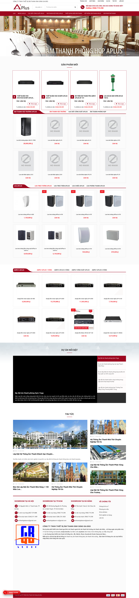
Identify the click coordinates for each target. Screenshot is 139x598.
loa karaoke (56, 531)
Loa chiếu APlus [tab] (78, 186)
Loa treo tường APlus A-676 (55, 214)
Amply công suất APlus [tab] (80, 270)
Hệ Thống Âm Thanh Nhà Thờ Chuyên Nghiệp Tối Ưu (67, 488)
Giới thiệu (92, 1)
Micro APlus (22, 13)
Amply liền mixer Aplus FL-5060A (113, 333)
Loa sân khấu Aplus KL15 (55, 140)
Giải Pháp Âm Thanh (109, 13)
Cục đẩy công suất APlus (36, 13)
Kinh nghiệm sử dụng (105, 515)
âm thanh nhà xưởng (92, 536)
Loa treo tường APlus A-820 (26, 214)
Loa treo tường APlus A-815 (113, 248)
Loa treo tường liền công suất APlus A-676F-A (26, 249)
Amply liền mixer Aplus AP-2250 (55, 333)
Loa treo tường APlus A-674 (113, 214)
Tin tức (114, 1)
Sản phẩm (101, 1)
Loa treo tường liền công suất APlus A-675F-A (55, 249)
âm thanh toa (68, 536)
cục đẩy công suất (107, 531)
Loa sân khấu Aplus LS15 (113, 140)
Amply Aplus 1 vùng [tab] (44, 270)
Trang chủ (83, 1)
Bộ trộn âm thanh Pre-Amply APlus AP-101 (85, 97)
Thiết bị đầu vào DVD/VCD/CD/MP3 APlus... (25, 97)
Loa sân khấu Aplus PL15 (113, 174)
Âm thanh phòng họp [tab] (98, 112)
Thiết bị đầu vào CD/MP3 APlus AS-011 (56, 97)
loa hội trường (48, 531)
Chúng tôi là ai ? (104, 506)
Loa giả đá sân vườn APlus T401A (113, 97)
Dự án (108, 1)
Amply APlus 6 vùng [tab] (99, 270)
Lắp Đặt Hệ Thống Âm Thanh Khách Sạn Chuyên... (33, 454)
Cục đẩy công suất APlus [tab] (78, 112)
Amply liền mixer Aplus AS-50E (26, 298)
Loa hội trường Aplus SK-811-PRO (26, 140)
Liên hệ (121, 1)
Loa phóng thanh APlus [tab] (96, 186)
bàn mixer (88, 531)
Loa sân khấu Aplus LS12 (26, 174)
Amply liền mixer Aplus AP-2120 (113, 298)
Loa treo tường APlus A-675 (84, 214)
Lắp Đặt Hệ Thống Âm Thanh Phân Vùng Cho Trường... (106, 491)
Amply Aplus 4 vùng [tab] (61, 270)
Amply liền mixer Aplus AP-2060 (26, 333)
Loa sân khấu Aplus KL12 (84, 140)
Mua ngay (34, 104)
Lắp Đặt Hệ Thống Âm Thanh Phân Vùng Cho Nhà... (106, 466)
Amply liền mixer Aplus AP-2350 (84, 298)
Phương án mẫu (104, 509)
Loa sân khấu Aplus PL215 (84, 174)
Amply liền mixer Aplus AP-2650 (55, 298)
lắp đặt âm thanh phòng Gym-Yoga (29, 393)
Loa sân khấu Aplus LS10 (55, 174)
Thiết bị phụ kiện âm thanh (73, 13)
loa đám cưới (74, 531)
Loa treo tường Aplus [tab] (43, 186)
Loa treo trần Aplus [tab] (62, 186)
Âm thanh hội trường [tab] (58, 112)
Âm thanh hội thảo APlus (55, 13)
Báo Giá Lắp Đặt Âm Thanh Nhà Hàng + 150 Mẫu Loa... (31, 488)
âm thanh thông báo (79, 536)
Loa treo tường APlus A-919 (84, 248)
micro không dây (96, 531)
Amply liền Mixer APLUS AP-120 (84, 333)
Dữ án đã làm (103, 512)
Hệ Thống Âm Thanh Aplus (92, 13)
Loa (14, 13)
